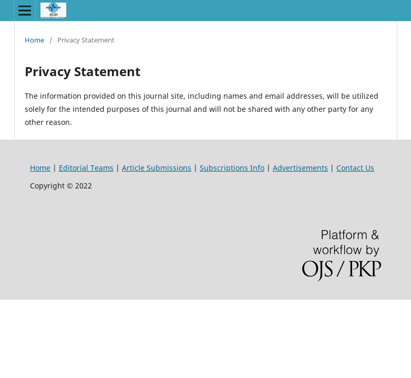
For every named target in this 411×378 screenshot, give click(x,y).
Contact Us (355, 168)
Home (34, 40)
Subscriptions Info (232, 168)
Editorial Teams (86, 168)
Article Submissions (156, 168)
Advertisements (300, 168)
